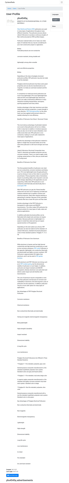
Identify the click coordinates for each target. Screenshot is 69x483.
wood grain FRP (21, 185)
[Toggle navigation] (61, 2)
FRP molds (37, 248)
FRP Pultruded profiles (32, 111)
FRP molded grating (26, 264)
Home (9, 8)
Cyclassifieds (10, 2)
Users (14, 8)
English (55, 19)
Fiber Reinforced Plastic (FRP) (26, 29)
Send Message (12, 475)
